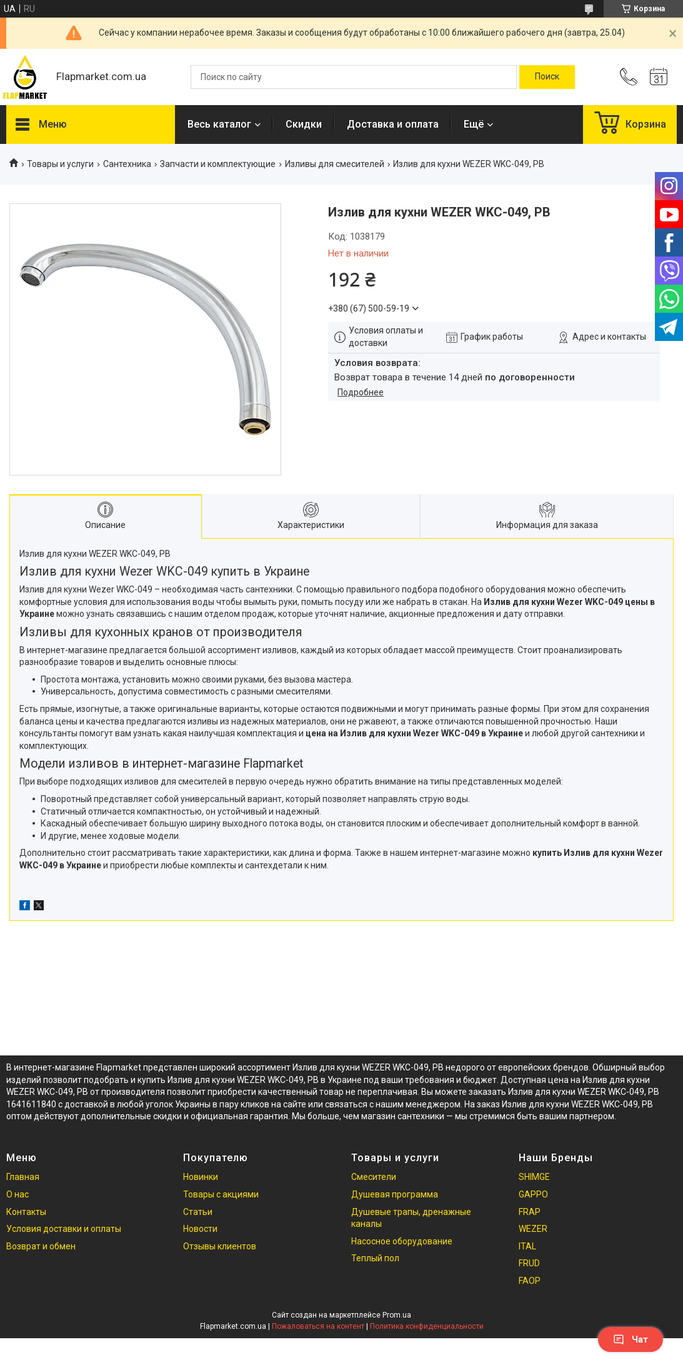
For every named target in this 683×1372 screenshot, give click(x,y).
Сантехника (127, 164)
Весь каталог (219, 124)
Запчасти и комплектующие (218, 164)
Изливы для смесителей (334, 164)
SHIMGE (534, 1177)
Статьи (197, 1212)
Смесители (373, 1177)
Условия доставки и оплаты (63, 1229)
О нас (17, 1194)
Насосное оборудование (401, 1241)
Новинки (200, 1177)
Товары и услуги (60, 164)
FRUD (529, 1263)
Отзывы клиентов (219, 1246)
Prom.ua (396, 1315)
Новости (200, 1229)
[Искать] (547, 77)
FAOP (530, 1281)
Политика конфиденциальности (427, 1326)
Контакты (26, 1212)
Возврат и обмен (41, 1246)
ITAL (527, 1246)
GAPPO (533, 1194)
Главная (22, 1177)
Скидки (304, 124)
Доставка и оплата (393, 124)
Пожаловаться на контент (318, 1326)
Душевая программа (394, 1194)
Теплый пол (375, 1258)
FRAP (530, 1212)
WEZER (533, 1229)
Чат (630, 1339)
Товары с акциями (221, 1194)
